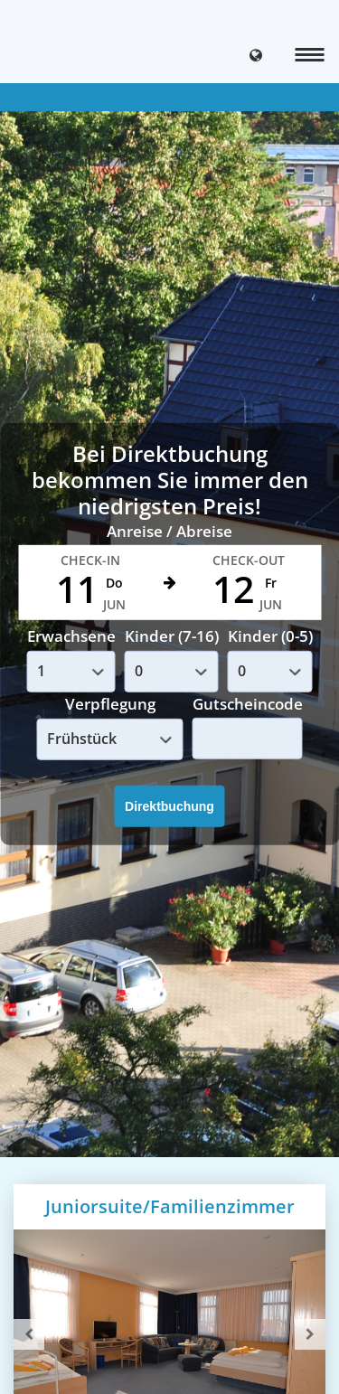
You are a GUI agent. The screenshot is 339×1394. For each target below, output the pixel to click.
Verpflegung (110, 703)
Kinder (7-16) (172, 636)
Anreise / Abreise (169, 530)
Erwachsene (71, 636)
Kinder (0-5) (270, 636)
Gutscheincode (248, 702)
